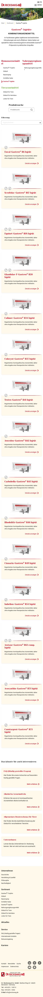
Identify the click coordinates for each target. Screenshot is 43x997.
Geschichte (5, 874)
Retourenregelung (7, 939)
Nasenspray (7, 75)
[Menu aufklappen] (37, 5)
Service (4, 929)
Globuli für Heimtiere (10, 95)
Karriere (4, 945)
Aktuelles (5, 922)
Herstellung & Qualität (8, 877)
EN (41, 2)
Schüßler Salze (8, 78)
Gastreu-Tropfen (9, 68)
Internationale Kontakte (8, 936)
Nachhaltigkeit (6, 883)
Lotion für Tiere (8, 99)
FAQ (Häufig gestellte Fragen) (17, 771)
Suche (19, 963)
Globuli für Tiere (8, 92)
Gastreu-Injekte (8, 81)
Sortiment (10, 23)
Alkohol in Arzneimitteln (15, 794)
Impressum (5, 966)
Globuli (5, 71)
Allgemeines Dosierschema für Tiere (20, 817)
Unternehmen (10, 840)
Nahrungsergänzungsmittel (33, 69)
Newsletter (11, 963)
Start (2, 23)
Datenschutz (14, 966)
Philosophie (5, 880)
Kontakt (3, 963)
